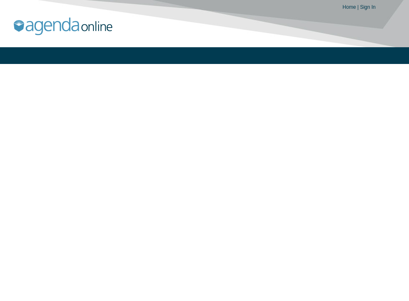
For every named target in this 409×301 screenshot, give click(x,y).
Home (350, 7)
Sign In (368, 7)
